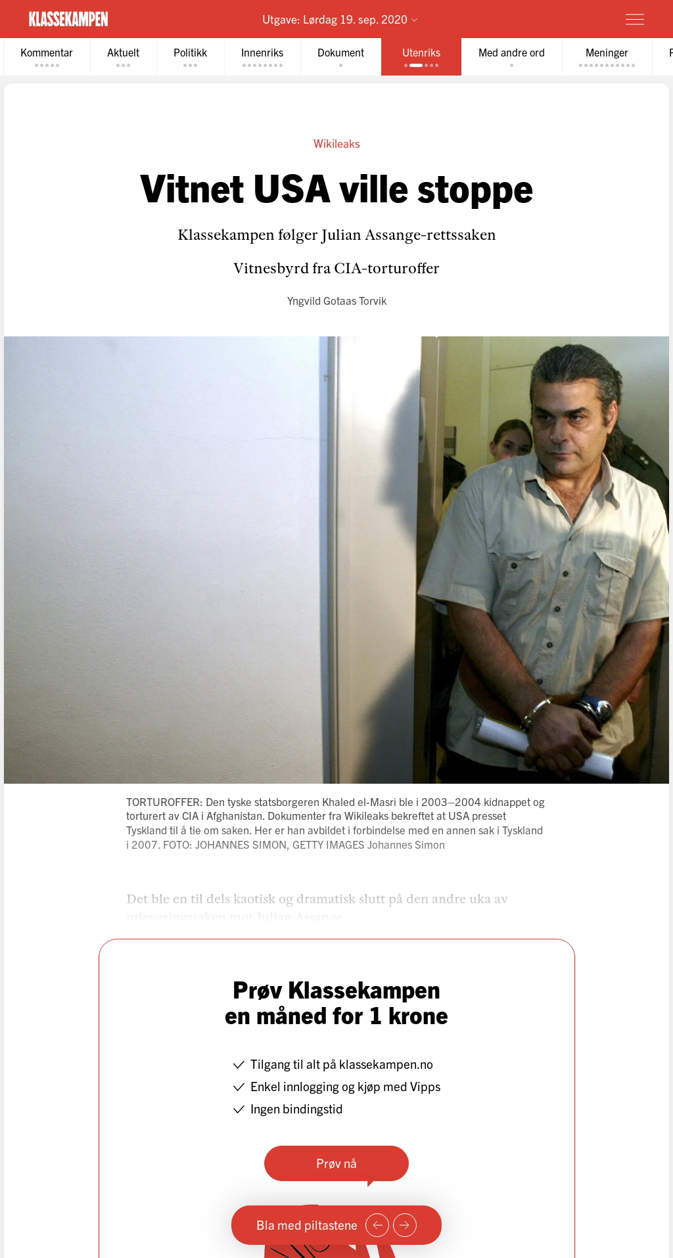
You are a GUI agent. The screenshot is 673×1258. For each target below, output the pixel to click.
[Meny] (635, 19)
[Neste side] (405, 1225)
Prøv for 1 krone (557, 18)
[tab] (46, 57)
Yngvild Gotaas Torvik (336, 300)
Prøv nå (336, 1163)
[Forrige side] (377, 1225)
